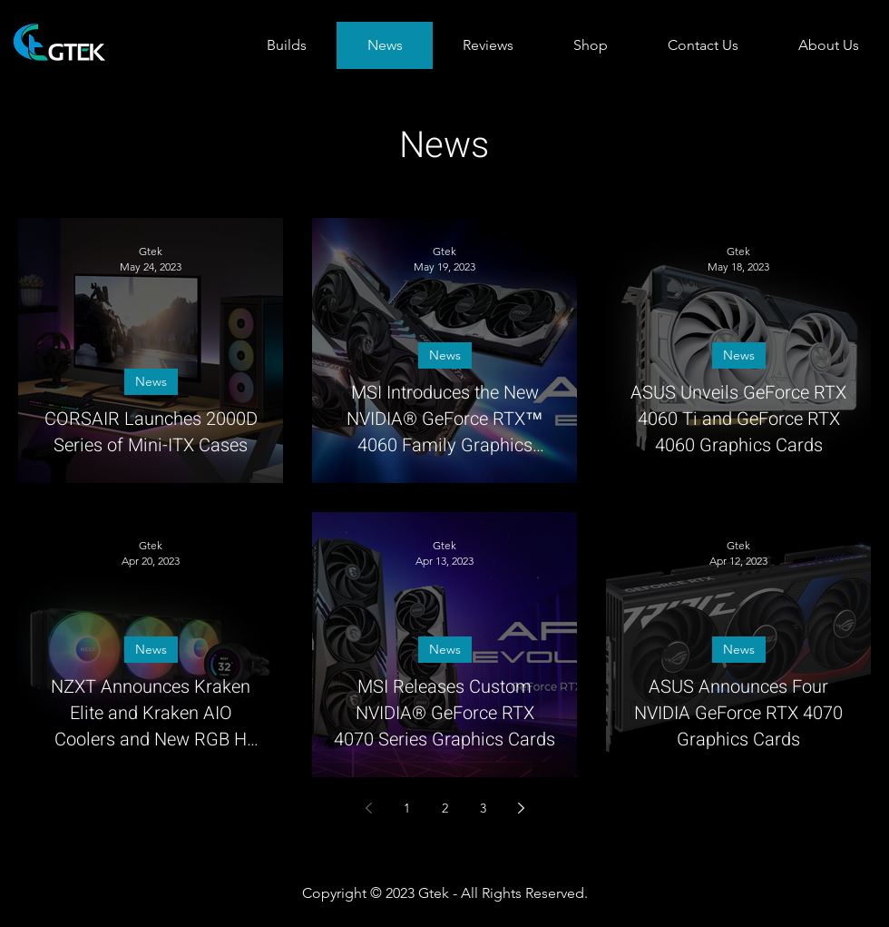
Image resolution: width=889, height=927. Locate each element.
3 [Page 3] (483, 808)
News (151, 381)
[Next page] (520, 808)
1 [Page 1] (407, 808)
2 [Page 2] (445, 808)
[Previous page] (368, 808)
